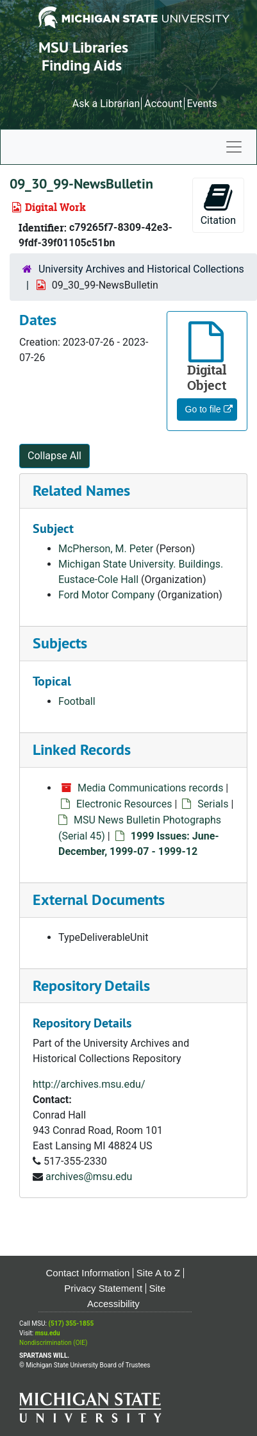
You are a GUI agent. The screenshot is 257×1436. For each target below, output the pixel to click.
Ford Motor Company (106, 595)
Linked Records (82, 749)
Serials (212, 804)
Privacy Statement (103, 1288)
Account (163, 103)
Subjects (60, 643)
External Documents (99, 899)
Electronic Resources (124, 804)
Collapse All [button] (54, 456)
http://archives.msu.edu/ (89, 1084)
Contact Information (88, 1272)
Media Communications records (150, 788)
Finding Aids (82, 65)
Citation (218, 204)
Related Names (81, 490)
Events (202, 103)
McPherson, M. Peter (105, 549)
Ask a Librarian (106, 103)
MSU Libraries (83, 47)
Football (76, 701)
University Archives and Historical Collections (141, 269)
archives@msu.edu (89, 1176)
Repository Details (91, 985)
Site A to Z (158, 1272)
